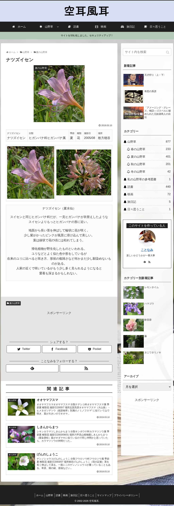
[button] (168, 52)
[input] (147, 52)
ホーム (36, 496)
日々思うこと (149, 209)
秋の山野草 (151, 164)
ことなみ (147, 250)
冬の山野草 (151, 171)
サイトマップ (107, 496)
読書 (149, 187)
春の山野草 (151, 149)
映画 (149, 194)
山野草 (149, 142)
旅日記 (149, 202)
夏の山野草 (15, 303)
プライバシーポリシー (129, 496)
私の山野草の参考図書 (149, 179)
